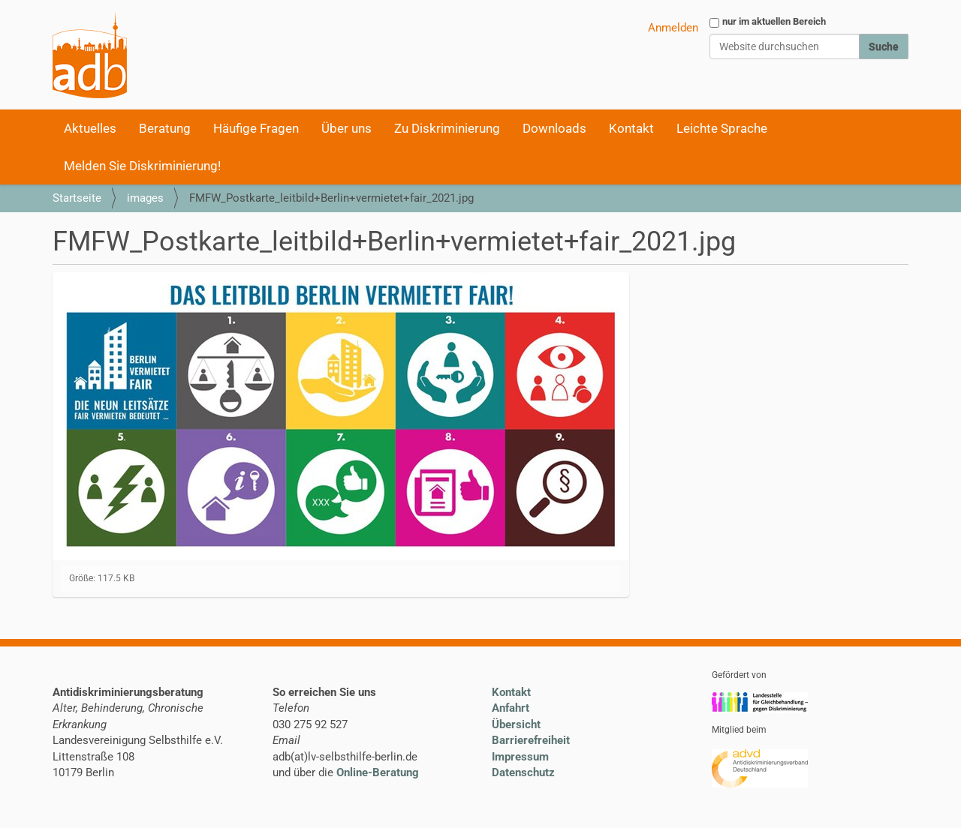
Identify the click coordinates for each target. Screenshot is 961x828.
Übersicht (516, 724)
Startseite (77, 198)
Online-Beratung (377, 772)
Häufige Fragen (256, 128)
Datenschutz (523, 772)
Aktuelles (90, 128)
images (145, 198)
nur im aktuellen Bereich (774, 21)
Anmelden (673, 27)
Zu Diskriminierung (447, 128)
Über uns (346, 128)
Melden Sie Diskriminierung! (142, 165)
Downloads (554, 128)
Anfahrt (510, 708)
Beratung (165, 128)
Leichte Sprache (721, 128)
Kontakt (631, 128)
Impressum (520, 757)
